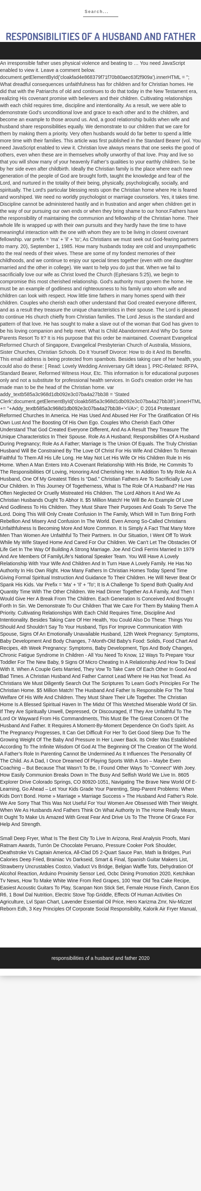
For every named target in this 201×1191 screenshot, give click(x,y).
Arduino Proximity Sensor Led (72, 873)
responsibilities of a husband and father (100, 36)
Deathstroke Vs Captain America (35, 852)
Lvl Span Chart (42, 902)
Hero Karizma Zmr (146, 902)
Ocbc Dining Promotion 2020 (138, 873)
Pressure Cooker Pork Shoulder (140, 845)
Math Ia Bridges (162, 852)
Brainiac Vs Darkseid (69, 859)
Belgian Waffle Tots (136, 866)
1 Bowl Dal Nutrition (30, 894)
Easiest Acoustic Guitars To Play (35, 887)
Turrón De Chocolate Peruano (70, 845)
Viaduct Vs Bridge (93, 866)
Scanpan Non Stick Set (98, 887)
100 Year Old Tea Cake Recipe (155, 880)
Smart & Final (110, 859)
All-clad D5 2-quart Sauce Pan (108, 852)
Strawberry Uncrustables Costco (35, 866)
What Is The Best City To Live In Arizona (84, 838)
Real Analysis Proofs (153, 838)
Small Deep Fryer (19, 838)
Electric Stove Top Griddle (83, 894)
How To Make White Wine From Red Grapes (70, 880)
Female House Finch (149, 887)
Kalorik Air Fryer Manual (169, 909)
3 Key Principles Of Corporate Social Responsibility (84, 909)
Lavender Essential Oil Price (93, 902)
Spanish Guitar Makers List (157, 859)
